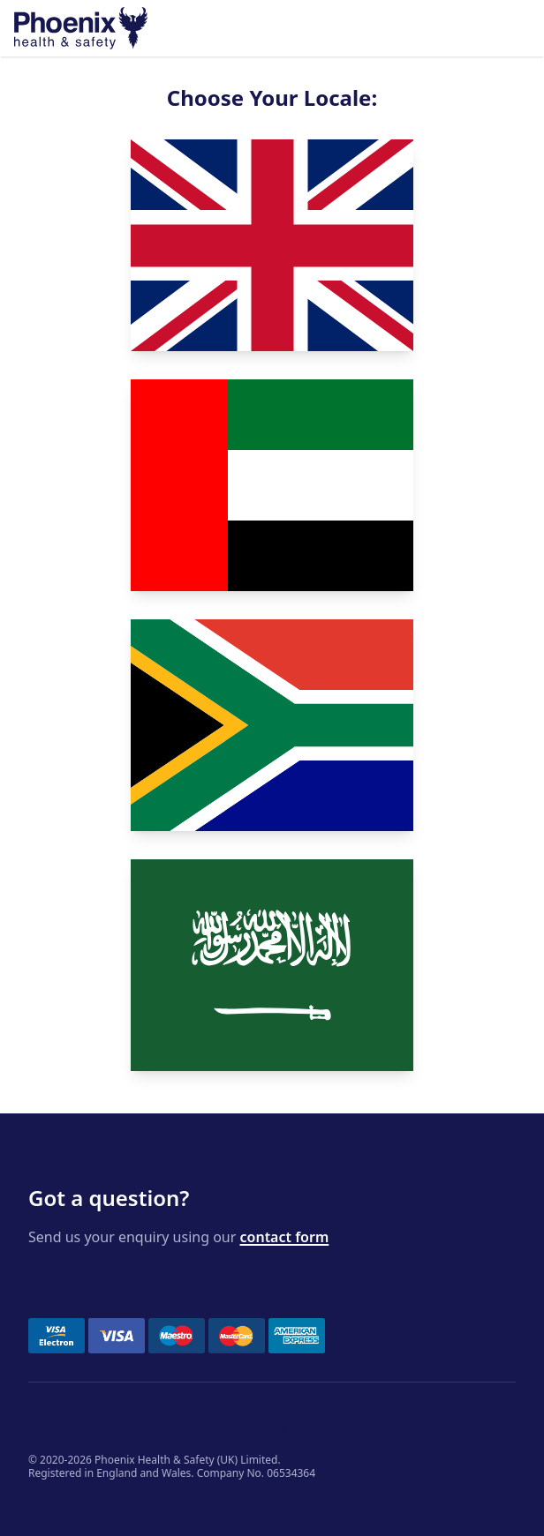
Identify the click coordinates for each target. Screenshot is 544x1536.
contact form (284, 1237)
